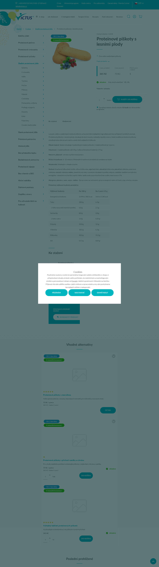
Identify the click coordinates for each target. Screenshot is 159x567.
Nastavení (79, 292)
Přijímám (56, 292)
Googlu (74, 281)
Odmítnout (102, 292)
